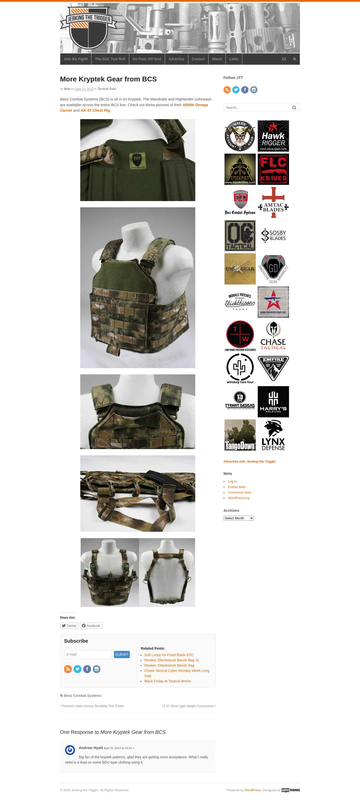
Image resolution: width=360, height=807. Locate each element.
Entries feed (236, 487)
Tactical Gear (107, 89)
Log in (232, 481)
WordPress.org (239, 498)
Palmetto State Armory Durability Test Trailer (92, 706)
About (217, 59)
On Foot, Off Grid (147, 59)
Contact (198, 59)
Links (233, 59)
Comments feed (239, 492)
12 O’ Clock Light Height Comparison (189, 706)
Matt (67, 89)
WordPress (253, 790)
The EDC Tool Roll (110, 59)
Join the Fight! (76, 59)
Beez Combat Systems (83, 696)
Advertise (176, 59)
